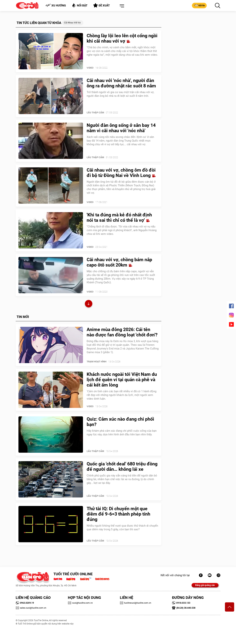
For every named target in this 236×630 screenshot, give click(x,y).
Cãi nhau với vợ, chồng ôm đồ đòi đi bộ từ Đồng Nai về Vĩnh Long (121, 172)
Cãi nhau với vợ (72, 22)
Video (90, 67)
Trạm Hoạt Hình (96, 361)
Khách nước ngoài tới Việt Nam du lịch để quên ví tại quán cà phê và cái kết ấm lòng (122, 380)
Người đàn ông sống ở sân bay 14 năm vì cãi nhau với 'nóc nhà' (121, 128)
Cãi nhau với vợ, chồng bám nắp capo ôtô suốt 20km (119, 262)
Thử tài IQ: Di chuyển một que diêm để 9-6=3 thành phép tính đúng (118, 514)
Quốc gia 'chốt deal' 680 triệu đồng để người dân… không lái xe (122, 466)
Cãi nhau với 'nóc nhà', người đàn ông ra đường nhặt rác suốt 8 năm (121, 83)
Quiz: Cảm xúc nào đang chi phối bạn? (120, 421)
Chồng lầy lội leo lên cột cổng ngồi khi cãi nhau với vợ (122, 38)
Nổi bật (79, 5)
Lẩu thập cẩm (95, 112)
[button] (121, 6)
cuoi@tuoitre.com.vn (80, 603)
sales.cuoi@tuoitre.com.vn (31, 608)
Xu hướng (55, 5)
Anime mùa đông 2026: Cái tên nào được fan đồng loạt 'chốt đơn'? (122, 332)
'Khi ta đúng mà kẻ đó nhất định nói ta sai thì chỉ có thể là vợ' (119, 217)
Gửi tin (199, 5)
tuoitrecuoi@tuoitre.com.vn (135, 603)
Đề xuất (101, 5)
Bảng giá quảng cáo (205, 585)
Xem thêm (89, 304)
